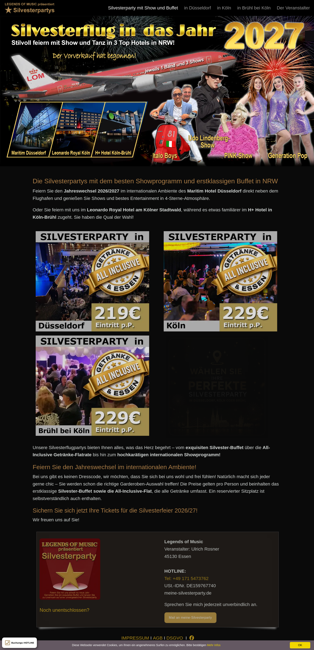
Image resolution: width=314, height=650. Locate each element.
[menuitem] (143, 7)
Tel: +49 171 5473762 (189, 578)
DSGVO (176, 638)
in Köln (224, 7)
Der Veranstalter (293, 7)
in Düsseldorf (197, 7)
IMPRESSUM (137, 638)
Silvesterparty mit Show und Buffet (143, 7)
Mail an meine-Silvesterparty (193, 617)
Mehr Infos (213, 645)
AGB (159, 638)
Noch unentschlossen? (66, 610)
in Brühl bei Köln (254, 7)
